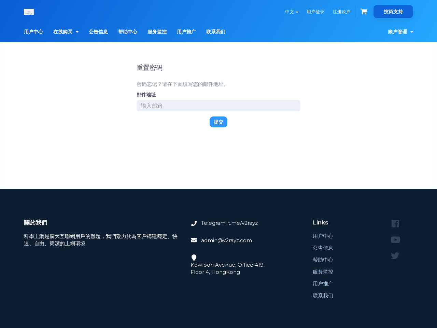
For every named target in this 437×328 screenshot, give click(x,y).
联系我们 (215, 32)
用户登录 (315, 11)
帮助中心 (127, 32)
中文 (291, 11)
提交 (218, 122)
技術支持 (393, 12)
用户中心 (33, 32)
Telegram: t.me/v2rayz (229, 223)
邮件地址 (146, 95)
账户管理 (400, 32)
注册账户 (341, 11)
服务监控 (157, 32)
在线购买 (66, 32)
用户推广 (186, 32)
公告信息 (98, 32)
